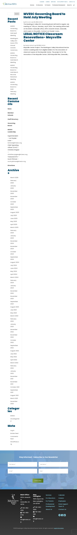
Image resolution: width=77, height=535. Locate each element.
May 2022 (13, 357)
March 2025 (14, 227)
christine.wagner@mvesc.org (17, 154)
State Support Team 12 (62, 1)
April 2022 (13, 360)
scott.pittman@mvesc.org (17, 161)
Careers (48, 1)
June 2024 (13, 268)
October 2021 (14, 387)
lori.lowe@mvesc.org (15, 143)
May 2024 (13, 271)
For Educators (39, 5)
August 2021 (14, 395)
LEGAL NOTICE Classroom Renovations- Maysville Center (43, 37)
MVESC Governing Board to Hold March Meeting (14, 57)
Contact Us (72, 1)
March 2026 (14, 177)
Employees (53, 1)
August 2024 (14, 262)
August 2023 (14, 307)
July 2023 (13, 310)
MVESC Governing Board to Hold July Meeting (44, 15)
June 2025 (13, 218)
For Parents (47, 5)
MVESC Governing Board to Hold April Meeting (13, 30)
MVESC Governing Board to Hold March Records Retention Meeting (14, 72)
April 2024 (13, 274)
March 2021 (14, 398)
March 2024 (14, 277)
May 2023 (13, 313)
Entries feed (14, 433)
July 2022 (13, 354)
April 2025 (13, 224)
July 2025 (13, 215)
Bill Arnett (27, 22)
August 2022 (14, 351)
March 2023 (14, 316)
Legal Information (59, 528)
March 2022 (14, 363)
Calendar (42, 1)
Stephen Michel (29, 45)
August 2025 (14, 212)
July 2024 (13, 265)
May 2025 (13, 221)
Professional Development (58, 5)
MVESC (41, 22)
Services (32, 5)
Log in (12, 430)
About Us (69, 5)
